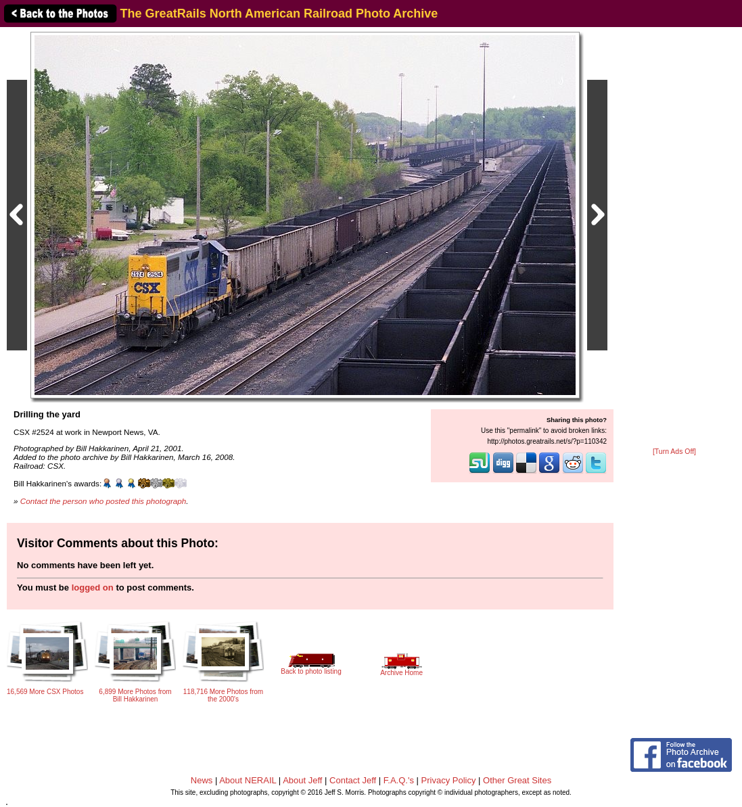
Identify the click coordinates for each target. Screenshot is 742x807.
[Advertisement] (674, 238)
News (202, 780)
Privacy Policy (448, 780)
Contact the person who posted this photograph (103, 501)
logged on (93, 587)
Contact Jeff (352, 780)
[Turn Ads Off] (674, 451)
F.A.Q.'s (399, 780)
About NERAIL (247, 780)
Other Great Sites (517, 780)
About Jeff (302, 780)
